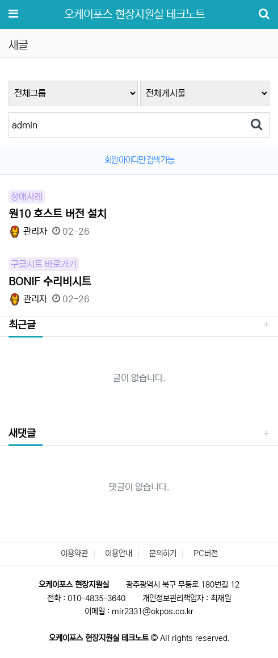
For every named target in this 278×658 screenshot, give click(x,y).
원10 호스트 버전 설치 (58, 214)
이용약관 (74, 553)
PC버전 (205, 553)
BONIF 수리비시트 (50, 282)
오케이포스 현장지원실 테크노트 (134, 14)
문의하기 (162, 553)
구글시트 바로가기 (44, 264)
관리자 (28, 231)
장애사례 (27, 196)
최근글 (22, 325)
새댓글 (22, 433)
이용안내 (118, 553)
